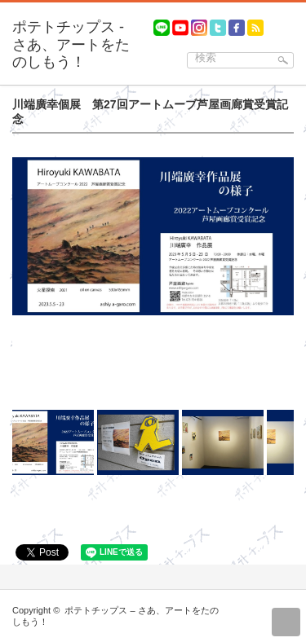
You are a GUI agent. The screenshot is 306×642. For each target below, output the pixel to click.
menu (298, 21)
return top (286, 622)
